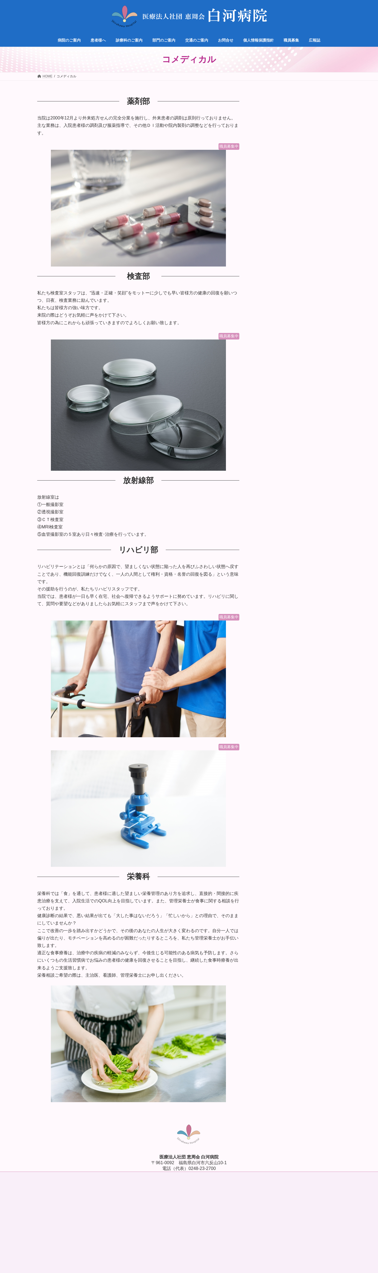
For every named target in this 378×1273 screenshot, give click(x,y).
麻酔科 (270, 194)
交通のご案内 (271, 245)
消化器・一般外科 (279, 183)
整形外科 (272, 173)
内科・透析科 (275, 141)
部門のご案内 (271, 234)
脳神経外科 (273, 162)
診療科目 (268, 130)
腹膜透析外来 (275, 215)
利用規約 (239, 1192)
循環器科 (272, 152)
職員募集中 (229, 146)
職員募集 (268, 266)
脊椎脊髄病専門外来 (281, 205)
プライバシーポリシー (213, 1192)
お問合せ (268, 255)
